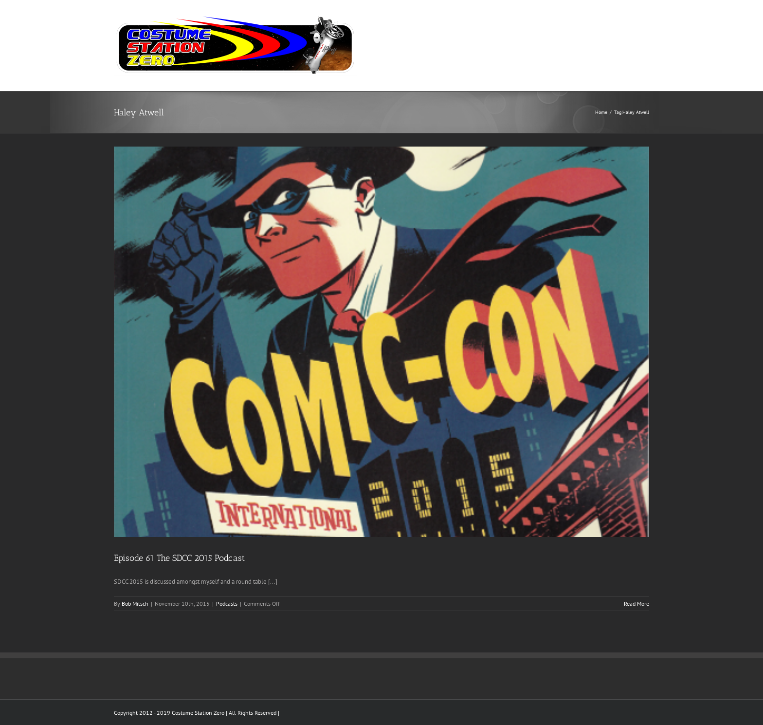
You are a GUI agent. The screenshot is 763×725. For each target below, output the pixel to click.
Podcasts (226, 603)
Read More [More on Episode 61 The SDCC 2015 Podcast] (636, 603)
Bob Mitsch (135, 603)
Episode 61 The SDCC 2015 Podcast (179, 558)
